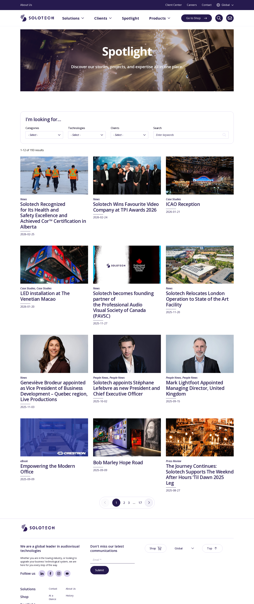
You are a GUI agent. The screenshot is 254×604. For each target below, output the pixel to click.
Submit (88, 570)
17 (140, 503)
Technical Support (194, 566)
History (216, 553)
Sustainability (72, 596)
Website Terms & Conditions (35, 596)
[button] (195, 528)
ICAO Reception (183, 204)
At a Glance (190, 553)
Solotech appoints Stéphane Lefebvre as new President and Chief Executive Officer (126, 388)
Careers (216, 566)
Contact (188, 546)
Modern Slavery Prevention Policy (100, 596)
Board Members (193, 560)
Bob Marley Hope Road (118, 462)
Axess (187, 573)
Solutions (163, 546)
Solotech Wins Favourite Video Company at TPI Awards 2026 (126, 207)
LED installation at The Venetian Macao (45, 296)
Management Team (223, 560)
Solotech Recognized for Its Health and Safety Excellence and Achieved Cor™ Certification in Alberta (53, 215)
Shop (160, 554)
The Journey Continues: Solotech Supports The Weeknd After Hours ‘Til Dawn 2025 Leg (200, 474)
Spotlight (163, 562)
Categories (32, 128)
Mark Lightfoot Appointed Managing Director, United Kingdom (195, 388)
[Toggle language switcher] (225, 5)
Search (157, 128)
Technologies (76, 128)
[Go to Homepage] (38, 528)
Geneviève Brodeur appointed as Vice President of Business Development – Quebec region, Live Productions (54, 391)
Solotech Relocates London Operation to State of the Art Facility (197, 299)
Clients (115, 128)
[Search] (219, 18)
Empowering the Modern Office (47, 469)
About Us (217, 546)
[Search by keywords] (190, 135)
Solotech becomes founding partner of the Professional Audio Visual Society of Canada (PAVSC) (123, 304)
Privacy (58, 596)
